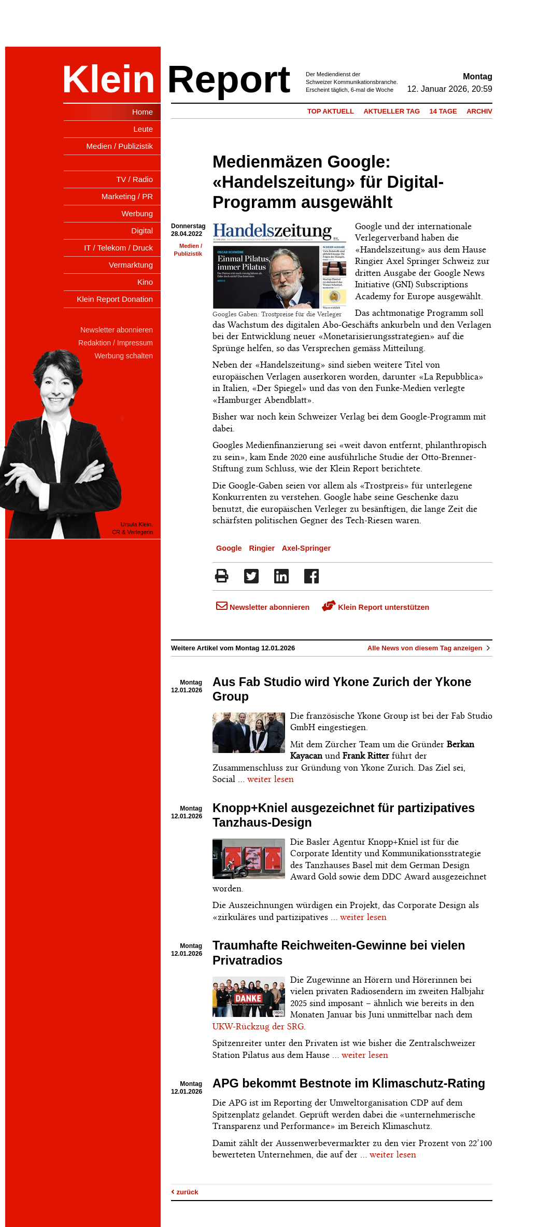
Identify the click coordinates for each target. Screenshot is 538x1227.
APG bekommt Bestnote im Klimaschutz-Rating (349, 1083)
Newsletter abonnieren (262, 607)
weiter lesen (270, 779)
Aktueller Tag (391, 111)
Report (228, 79)
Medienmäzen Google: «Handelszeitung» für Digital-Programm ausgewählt (328, 182)
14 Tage (443, 111)
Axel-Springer (306, 548)
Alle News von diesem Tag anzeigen (429, 648)
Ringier (262, 548)
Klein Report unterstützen (375, 607)
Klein (108, 79)
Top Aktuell (330, 111)
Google (229, 548)
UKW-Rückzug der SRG (258, 1026)
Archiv (479, 111)
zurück (185, 1192)
